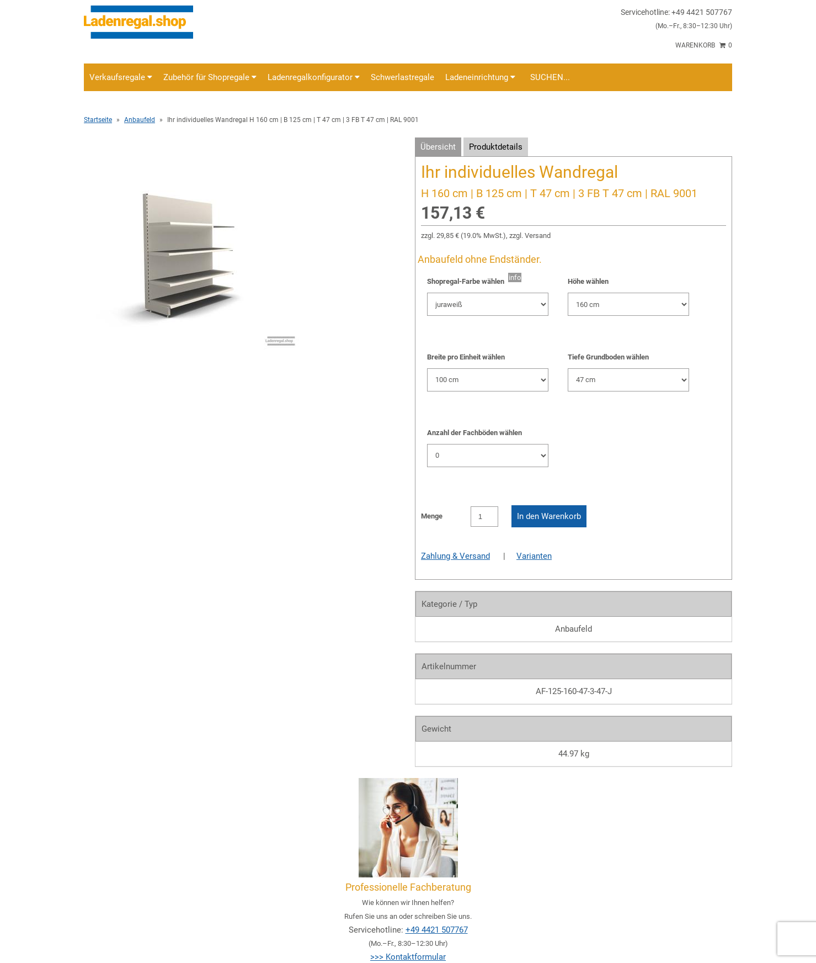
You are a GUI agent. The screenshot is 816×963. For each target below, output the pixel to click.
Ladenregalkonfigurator (314, 77)
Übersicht (438, 147)
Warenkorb (703, 45)
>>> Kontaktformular (408, 957)
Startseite (98, 120)
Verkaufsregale (120, 77)
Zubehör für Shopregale (210, 77)
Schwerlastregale (402, 77)
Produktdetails (495, 147)
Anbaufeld (139, 120)
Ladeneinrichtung (480, 77)
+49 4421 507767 (437, 930)
